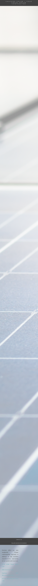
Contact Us (19, 539)
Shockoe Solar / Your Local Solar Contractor (19, 2)
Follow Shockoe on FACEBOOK (19, 543)
